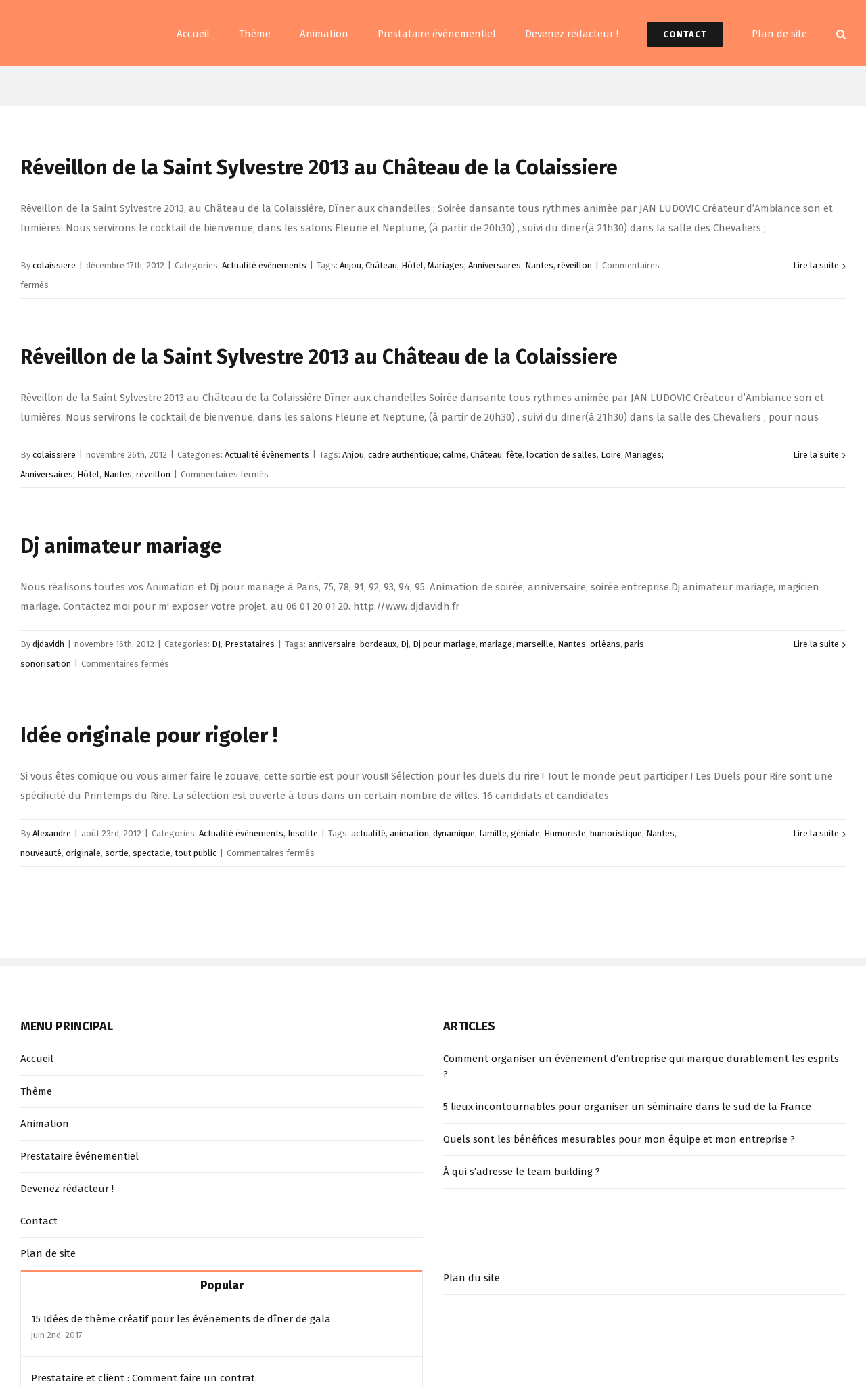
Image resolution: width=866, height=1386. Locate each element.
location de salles (561, 455)
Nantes (539, 265)
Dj (405, 644)
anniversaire (332, 644)
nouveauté (41, 853)
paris (634, 644)
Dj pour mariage (444, 644)
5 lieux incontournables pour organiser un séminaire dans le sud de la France (627, 1107)
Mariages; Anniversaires (474, 265)
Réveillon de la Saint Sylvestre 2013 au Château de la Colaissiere (319, 168)
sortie (117, 853)
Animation (44, 1124)
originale (83, 853)
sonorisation (45, 664)
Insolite (303, 833)
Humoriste (565, 833)
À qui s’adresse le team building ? (521, 1172)
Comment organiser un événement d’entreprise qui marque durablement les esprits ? (641, 1066)
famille (493, 833)
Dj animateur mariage (121, 546)
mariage (496, 644)
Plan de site (48, 1253)
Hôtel (412, 265)
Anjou (350, 265)
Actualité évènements (264, 265)
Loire (611, 455)
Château (381, 265)
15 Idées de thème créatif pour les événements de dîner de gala (181, 1319)
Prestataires (250, 644)
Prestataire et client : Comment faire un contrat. (144, 1378)
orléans (605, 644)
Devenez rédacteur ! (67, 1188)
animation (409, 833)
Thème (36, 1091)
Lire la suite (816, 265)
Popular (222, 1285)
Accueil (36, 1059)
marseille (534, 644)
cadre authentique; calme (417, 455)
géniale (525, 833)
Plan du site (471, 1278)
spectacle (151, 853)
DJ (216, 644)
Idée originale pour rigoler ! (148, 735)
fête (514, 455)
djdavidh (48, 644)
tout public (195, 853)
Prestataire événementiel (79, 1156)
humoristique (616, 833)
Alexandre (51, 833)
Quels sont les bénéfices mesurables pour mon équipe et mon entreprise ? (619, 1139)
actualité (368, 833)
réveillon (574, 265)
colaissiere (54, 265)
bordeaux (378, 644)
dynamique (454, 833)
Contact (39, 1221)
